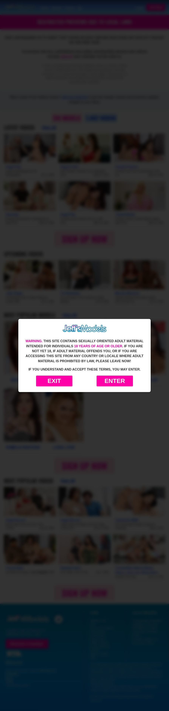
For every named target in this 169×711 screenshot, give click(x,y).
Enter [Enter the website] (115, 381)
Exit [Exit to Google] (54, 381)
